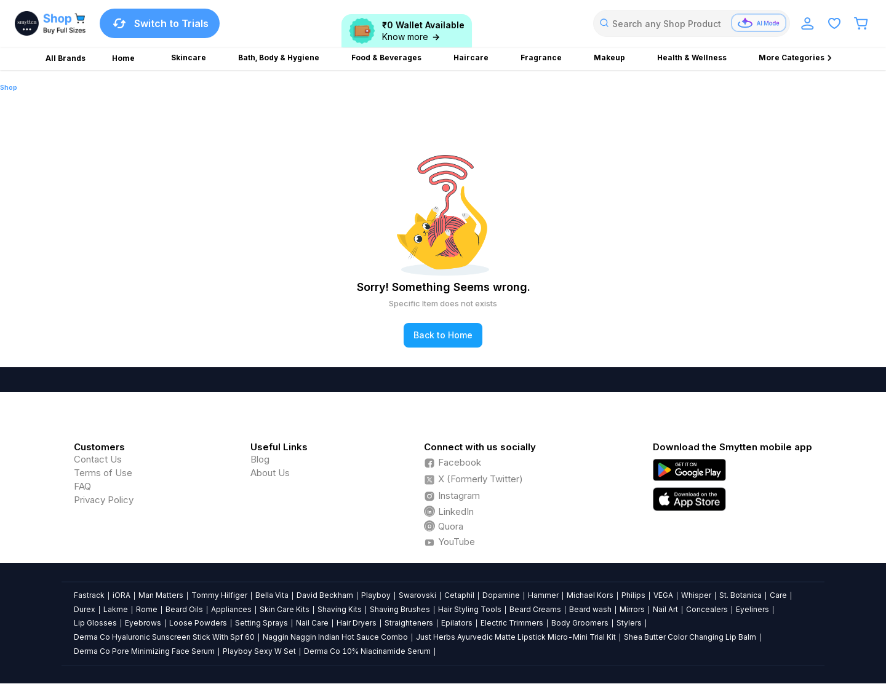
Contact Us (98, 459)
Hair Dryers (357, 622)
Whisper (696, 595)
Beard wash (590, 609)
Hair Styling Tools (469, 609)
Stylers (629, 622)
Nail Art (665, 609)
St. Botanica (740, 595)
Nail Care (312, 622)
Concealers (707, 609)
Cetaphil (459, 595)
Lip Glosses (95, 622)
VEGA (663, 595)
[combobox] (691, 23)
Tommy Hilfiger (219, 595)
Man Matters (160, 595)
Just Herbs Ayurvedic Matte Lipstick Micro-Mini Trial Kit (516, 637)
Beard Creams (535, 609)
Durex (84, 609)
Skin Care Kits (284, 609)
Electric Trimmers (512, 622)
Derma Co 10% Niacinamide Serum (367, 651)
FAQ (82, 486)
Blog (259, 459)
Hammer (543, 595)
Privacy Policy (104, 500)
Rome (147, 609)
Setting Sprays (261, 622)
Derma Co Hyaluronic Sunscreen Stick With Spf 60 (164, 637)
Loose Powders (198, 622)
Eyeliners (752, 609)
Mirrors (632, 609)
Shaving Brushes (400, 609)
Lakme (115, 609)
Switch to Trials (160, 23)
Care (778, 595)
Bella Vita (272, 595)
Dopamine (501, 595)
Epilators (457, 622)
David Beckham (325, 595)
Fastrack (89, 595)
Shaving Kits (339, 609)
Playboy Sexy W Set (259, 651)
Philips (633, 595)
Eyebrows (143, 622)
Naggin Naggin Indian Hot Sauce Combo (335, 637)
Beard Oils (184, 609)
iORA (121, 595)
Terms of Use (103, 473)
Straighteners (409, 622)
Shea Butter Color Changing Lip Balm (690, 637)
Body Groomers (580, 622)
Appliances (231, 609)
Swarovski (417, 595)
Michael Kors (590, 595)
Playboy (376, 595)
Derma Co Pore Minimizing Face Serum (144, 651)
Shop (8, 87)
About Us (270, 473)
